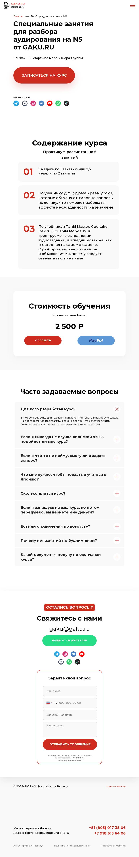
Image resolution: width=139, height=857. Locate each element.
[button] (44, 75)
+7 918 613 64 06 (110, 833)
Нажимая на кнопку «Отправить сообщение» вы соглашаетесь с (69, 757)
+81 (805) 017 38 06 (107, 827)
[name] (70, 691)
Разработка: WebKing (113, 845)
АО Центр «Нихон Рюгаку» (28, 845)
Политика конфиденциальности (72, 845)
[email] (70, 715)
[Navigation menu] (132, 5)
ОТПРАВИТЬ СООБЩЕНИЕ (69, 744)
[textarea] (70, 729)
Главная (18, 16)
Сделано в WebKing (116, 786)
